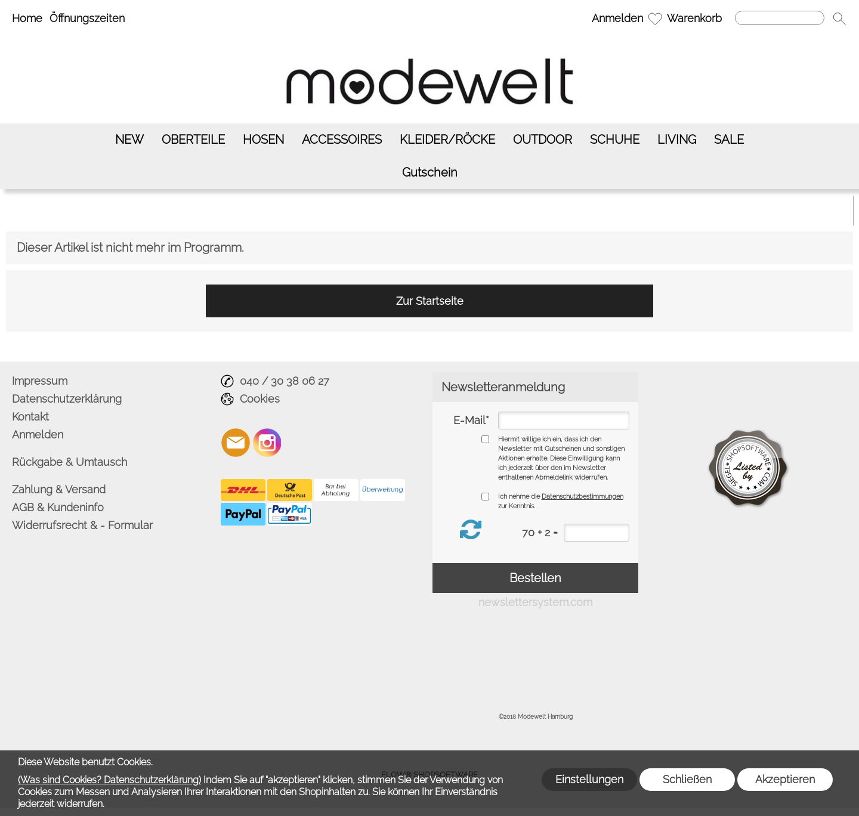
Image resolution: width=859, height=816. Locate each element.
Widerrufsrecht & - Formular (82, 525)
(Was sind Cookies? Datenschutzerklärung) (109, 780)
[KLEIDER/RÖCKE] (447, 139)
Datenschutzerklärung (67, 398)
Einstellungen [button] (589, 779)
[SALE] (729, 139)
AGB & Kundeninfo (58, 507)
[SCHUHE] (614, 139)
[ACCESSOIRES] (342, 139)
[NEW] (129, 139)
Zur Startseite (430, 301)
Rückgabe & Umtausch (69, 462)
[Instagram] (267, 443)
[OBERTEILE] (193, 139)
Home (27, 18)
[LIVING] (676, 139)
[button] (839, 18)
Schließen (687, 779)
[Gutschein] (429, 172)
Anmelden (617, 18)
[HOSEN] (263, 139)
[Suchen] (779, 18)
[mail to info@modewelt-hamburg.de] (236, 443)
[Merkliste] (655, 18)
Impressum (39, 381)
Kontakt (30, 416)
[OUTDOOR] (542, 139)
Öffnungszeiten (87, 18)
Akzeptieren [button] (785, 779)
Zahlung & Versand (59, 489)
